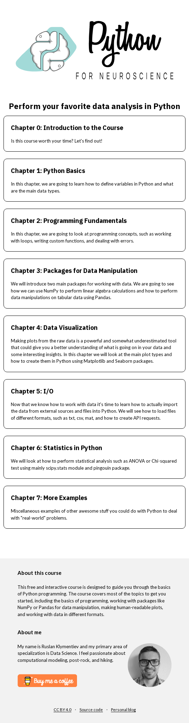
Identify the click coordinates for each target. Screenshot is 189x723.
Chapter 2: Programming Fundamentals (69, 221)
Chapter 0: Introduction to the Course (67, 128)
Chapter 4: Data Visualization (54, 328)
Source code (91, 709)
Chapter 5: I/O (32, 391)
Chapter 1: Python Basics (48, 171)
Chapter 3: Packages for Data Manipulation (74, 271)
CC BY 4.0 (62, 709)
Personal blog (123, 709)
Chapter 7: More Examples (49, 498)
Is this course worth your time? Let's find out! (57, 141)
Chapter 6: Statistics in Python (56, 448)
